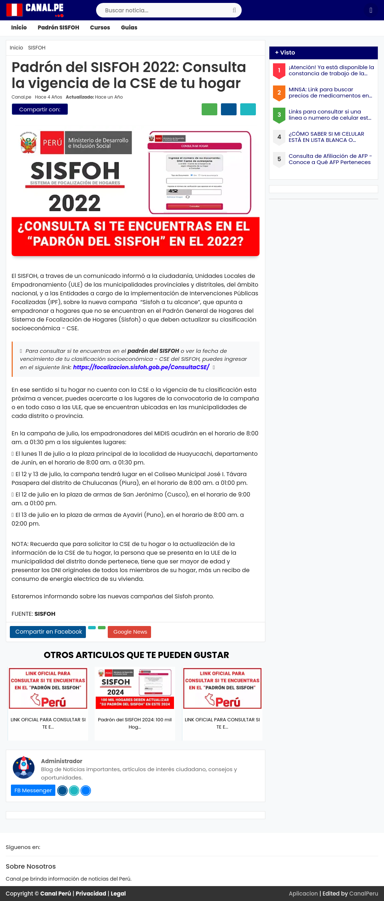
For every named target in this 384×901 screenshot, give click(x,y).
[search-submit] (234, 10)
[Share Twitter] (92, 627)
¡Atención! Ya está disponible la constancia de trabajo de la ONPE (331, 70)
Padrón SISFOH (58, 27)
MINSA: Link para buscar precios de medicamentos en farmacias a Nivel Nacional (329, 92)
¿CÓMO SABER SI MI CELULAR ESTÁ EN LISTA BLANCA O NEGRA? (326, 137)
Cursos (100, 27)
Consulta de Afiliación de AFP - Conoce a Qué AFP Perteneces (330, 159)
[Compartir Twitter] (248, 109)
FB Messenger (33, 790)
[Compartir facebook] (229, 109)
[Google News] (129, 632)
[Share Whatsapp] (102, 627)
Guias (129, 27)
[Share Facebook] (48, 632)
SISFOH (36, 47)
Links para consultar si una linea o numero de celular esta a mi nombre (330, 114)
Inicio (19, 27)
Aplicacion (303, 893)
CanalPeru (363, 893)
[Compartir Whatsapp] (209, 109)
